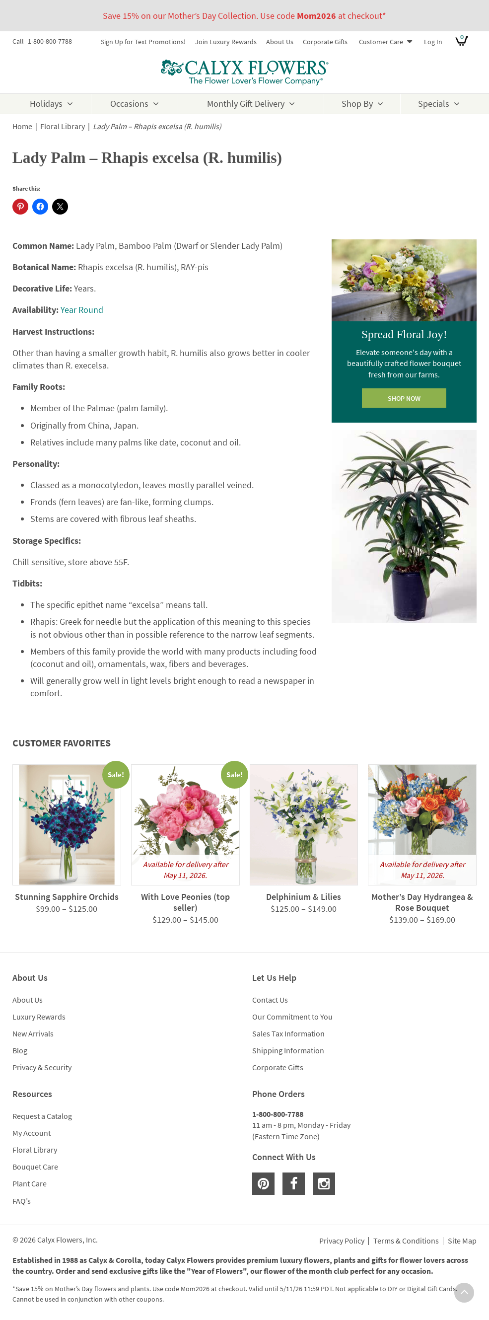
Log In (433, 41)
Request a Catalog (42, 1116)
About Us (279, 41)
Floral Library (62, 126)
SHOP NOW (404, 398)
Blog (19, 1050)
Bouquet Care (35, 1167)
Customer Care (381, 41)
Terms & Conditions (406, 1241)
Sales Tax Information (288, 1033)
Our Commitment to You (292, 1017)
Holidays (46, 103)
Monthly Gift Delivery (245, 103)
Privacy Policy (341, 1241)
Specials (433, 103)
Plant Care (29, 1183)
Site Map (462, 1241)
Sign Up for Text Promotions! (143, 41)
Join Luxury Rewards (226, 41)
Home (22, 126)
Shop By (357, 103)
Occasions (129, 103)
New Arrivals (33, 1033)
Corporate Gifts (325, 41)
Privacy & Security (41, 1067)
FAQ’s (21, 1201)
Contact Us (270, 1000)
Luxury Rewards (39, 1017)
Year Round (82, 309)
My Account (31, 1133)
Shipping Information (288, 1050)
